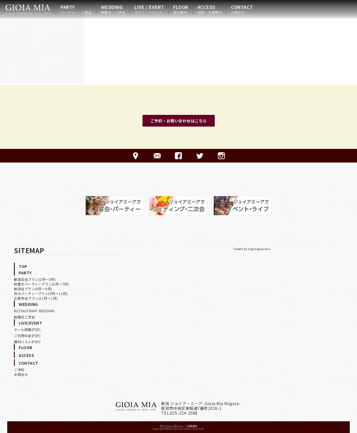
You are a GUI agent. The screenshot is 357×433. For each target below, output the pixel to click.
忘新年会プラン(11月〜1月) (36, 298)
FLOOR (180, 9)
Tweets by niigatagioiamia (252, 249)
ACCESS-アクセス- (135, 155)
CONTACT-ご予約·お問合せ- (157, 155)
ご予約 (19, 369)
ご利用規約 (191, 425)
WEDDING (113, 9)
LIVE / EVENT (149, 9)
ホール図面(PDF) (27, 329)
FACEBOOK (178, 155)
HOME (28, 9)
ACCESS (209, 9)
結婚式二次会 (24, 317)
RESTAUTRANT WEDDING (34, 310)
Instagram (221, 155)
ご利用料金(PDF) (27, 335)
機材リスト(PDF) (27, 341)
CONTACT (242, 9)
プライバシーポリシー (171, 425)
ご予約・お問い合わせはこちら (178, 121)
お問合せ (21, 374)
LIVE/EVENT (30, 323)
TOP (23, 266)
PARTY (76, 9)
